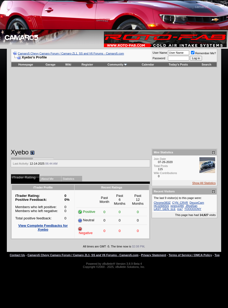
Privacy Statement (153, 255)
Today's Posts (178, 64)
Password (158, 58)
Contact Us (17, 255)
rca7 (180, 208)
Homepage (25, 64)
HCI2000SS (161, 205)
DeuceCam (197, 202)
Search (206, 64)
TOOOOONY (193, 208)
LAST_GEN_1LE (165, 208)
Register (87, 64)
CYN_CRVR (180, 202)
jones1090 (177, 205)
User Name (159, 52)
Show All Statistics (204, 183)
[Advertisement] (114, 108)
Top (217, 255)
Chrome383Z (162, 202)
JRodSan (191, 205)
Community (117, 64)
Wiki (68, 64)
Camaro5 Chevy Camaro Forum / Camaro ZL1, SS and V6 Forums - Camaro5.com (71, 53)
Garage (51, 64)
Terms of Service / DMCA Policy (190, 255)
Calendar (148, 64)
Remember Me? (203, 53)
